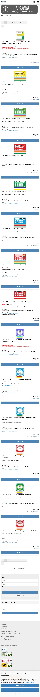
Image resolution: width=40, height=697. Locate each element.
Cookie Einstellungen (6, 639)
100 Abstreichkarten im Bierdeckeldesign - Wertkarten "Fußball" (19, 531)
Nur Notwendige (20, 690)
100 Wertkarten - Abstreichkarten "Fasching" (14, 301)
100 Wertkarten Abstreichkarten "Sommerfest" (14, 82)
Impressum (4, 626)
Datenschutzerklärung (29, 682)
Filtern (20, 592)
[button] (2, 22)
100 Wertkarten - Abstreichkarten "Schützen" (14, 192)
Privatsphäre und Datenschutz (8, 636)
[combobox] (14, 22)
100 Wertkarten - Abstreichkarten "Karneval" (14, 265)
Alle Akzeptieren (20, 685)
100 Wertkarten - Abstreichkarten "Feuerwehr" (14, 155)
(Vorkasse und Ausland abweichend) (10, 57)
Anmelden (20, 613)
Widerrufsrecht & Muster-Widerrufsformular (11, 633)
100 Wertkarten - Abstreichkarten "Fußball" (13, 228)
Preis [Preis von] (3, 577)
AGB (3, 634)
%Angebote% (5, 638)
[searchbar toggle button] (30, 2)
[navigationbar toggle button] (38, 2)
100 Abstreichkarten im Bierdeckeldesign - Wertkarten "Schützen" (19, 494)
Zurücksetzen (20, 595)
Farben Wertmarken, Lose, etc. (8, 630)
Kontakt (4, 628)
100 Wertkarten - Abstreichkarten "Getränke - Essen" (16, 118)
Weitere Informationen (20, 694)
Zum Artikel (20, 67)
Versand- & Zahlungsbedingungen (9, 631)
